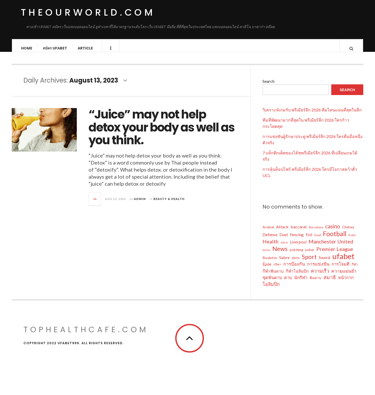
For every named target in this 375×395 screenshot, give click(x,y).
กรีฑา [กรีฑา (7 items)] (277, 270)
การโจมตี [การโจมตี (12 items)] (340, 269)
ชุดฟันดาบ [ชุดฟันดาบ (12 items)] (272, 282)
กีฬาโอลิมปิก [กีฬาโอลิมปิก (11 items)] (297, 276)
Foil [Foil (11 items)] (309, 239)
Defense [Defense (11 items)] (269, 239)
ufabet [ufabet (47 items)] (343, 261)
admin (140, 203)
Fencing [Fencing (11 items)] (297, 239)
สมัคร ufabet (55, 48)
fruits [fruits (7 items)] (352, 240)
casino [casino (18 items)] (332, 231)
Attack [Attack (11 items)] (282, 231)
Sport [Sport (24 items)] (309, 262)
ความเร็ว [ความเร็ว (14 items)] (320, 276)
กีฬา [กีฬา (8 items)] (355, 269)
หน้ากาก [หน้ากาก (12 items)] (346, 282)
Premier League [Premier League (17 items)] (334, 254)
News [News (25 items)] (280, 254)
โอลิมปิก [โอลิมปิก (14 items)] (271, 289)
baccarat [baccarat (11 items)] (299, 231)
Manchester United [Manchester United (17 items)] (331, 246)
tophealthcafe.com (85, 334)
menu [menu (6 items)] (266, 255)
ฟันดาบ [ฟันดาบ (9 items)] (315, 283)
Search (268, 86)
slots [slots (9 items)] (296, 263)
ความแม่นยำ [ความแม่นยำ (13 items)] (344, 276)
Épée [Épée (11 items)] (266, 269)
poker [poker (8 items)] (309, 255)
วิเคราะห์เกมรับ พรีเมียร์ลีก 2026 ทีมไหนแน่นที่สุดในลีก (312, 114)
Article (85, 48)
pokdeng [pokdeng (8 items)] (296, 255)
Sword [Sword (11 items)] (324, 262)
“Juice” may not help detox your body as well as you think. (161, 132)
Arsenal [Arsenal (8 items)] (268, 232)
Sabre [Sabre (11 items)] (284, 262)
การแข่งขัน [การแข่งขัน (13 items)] (318, 269)
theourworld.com (88, 12)
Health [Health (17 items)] (270, 246)
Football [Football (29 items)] (334, 239)
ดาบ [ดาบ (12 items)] (288, 282)
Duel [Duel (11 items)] (283, 239)
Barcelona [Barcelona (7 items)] (316, 232)
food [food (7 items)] (317, 240)
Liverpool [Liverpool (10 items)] (298, 247)
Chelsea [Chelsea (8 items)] (348, 232)
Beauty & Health (169, 203)
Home (26, 48)
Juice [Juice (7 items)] (284, 247)
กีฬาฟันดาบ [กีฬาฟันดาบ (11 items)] (273, 276)
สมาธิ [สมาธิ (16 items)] (329, 282)
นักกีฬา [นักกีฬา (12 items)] (300, 282)
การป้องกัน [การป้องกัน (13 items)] (294, 269)
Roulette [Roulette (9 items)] (269, 263)
